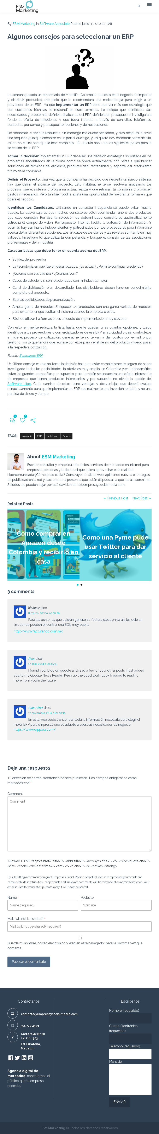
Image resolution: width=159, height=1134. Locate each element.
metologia (52, 436)
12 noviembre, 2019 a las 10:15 (46, 712)
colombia (27, 436)
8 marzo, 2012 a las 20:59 (43, 613)
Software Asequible (55, 24)
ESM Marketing (23, 24)
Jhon (31, 658)
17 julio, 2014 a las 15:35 (42, 663)
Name (12, 898)
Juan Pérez (35, 708)
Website (87, 898)
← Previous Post (115, 498)
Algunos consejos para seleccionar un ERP (70, 36)
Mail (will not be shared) (26, 919)
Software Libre (19, 384)
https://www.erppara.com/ (35, 729)
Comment (15, 794)
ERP (39, 436)
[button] (149, 5)
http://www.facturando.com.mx (38, 631)
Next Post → (142, 498)
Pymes (66, 436)
